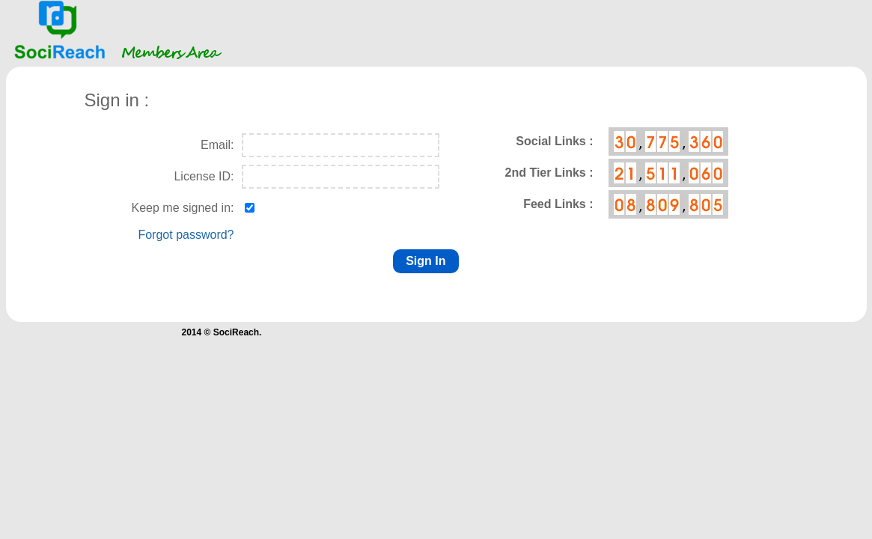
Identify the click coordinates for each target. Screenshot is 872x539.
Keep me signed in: (183, 207)
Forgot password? (186, 234)
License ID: (204, 176)
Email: (217, 144)
